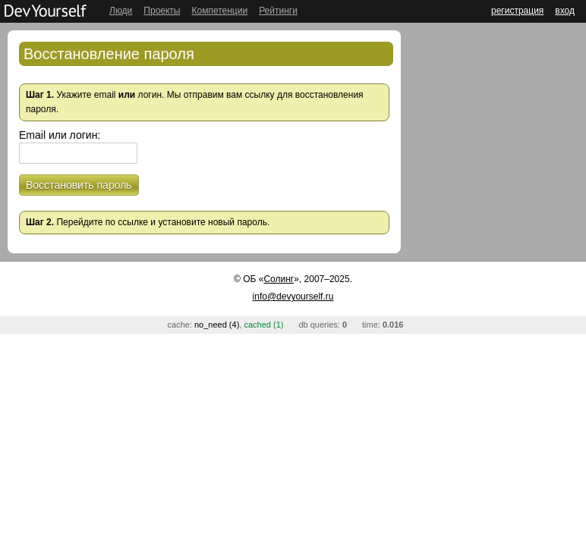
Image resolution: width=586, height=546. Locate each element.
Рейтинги (278, 10)
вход (565, 10)
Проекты (161, 10)
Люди (120, 10)
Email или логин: (59, 135)
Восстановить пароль (79, 185)
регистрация (517, 10)
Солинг (278, 279)
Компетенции (219, 10)
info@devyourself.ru (293, 296)
